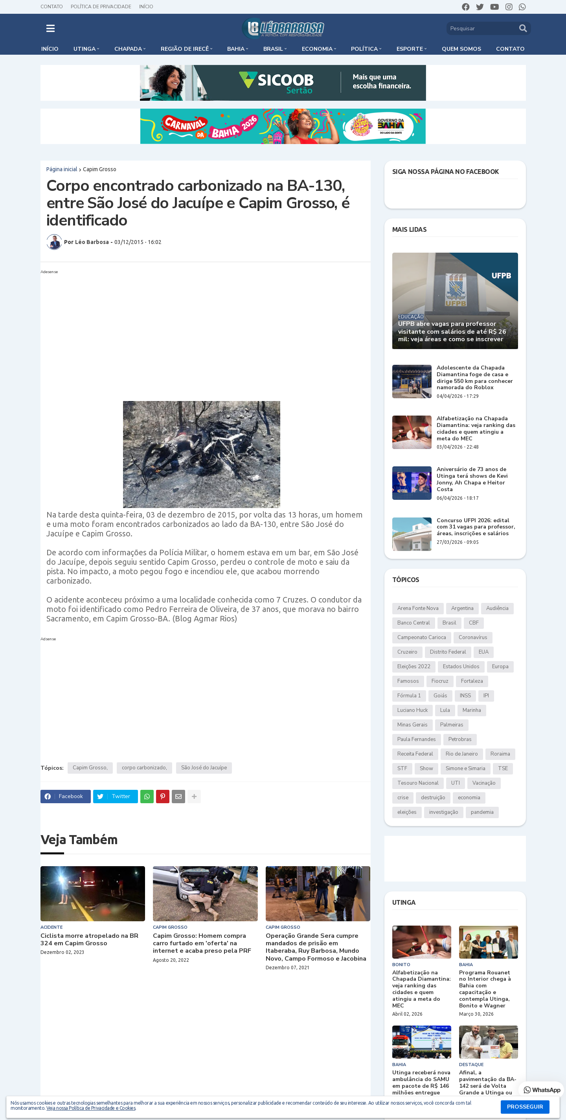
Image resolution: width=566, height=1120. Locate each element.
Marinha (472, 710)
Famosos (408, 681)
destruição (433, 797)
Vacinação (484, 783)
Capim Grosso (99, 169)
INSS (465, 695)
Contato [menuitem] (510, 49)
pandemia (482, 812)
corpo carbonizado (144, 767)
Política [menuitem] (364, 49)
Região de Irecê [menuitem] (185, 49)
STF (402, 768)
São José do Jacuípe (204, 767)
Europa (500, 666)
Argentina (462, 608)
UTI (455, 783)
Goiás (440, 695)
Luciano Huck (412, 710)
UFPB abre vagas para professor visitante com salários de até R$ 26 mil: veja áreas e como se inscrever (452, 331)
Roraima (500, 754)
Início (146, 7)
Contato (51, 7)
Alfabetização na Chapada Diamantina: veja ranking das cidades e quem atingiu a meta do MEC (476, 429)
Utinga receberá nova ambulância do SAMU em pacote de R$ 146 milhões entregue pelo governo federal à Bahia (421, 1089)
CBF (474, 623)
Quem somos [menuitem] (461, 49)
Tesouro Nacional (418, 783)
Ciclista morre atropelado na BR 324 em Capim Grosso (89, 939)
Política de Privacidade (101, 7)
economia (469, 797)
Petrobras (460, 739)
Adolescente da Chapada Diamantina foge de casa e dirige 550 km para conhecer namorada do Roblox (475, 378)
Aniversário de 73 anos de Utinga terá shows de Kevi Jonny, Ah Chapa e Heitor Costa (472, 479)
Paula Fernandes (416, 739)
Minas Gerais (412, 724)
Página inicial (61, 169)
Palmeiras (451, 724)
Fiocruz (440, 681)
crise (402, 797)
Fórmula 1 (409, 695)
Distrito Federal (448, 652)
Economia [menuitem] (317, 49)
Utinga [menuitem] (85, 49)
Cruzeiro (407, 652)
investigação (443, 812)
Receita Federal (415, 754)
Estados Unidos (461, 666)
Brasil (449, 623)
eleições (407, 812)
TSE (503, 768)
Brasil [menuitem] (273, 49)
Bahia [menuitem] (235, 49)
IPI (486, 695)
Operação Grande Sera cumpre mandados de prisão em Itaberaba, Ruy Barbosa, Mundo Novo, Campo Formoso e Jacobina (316, 947)
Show (426, 768)
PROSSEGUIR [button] (525, 1107)
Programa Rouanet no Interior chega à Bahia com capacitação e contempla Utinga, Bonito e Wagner (485, 989)
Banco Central (413, 623)
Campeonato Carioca (421, 637)
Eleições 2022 (413, 666)
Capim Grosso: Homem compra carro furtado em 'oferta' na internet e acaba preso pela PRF (202, 943)
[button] (50, 28)
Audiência (497, 608)
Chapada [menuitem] (128, 49)
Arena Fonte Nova (418, 608)
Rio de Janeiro (462, 754)
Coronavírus (473, 637)
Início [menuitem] (50, 49)
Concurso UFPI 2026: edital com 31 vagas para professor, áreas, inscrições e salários (476, 527)
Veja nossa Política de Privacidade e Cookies (90, 1108)
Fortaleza (472, 681)
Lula (445, 710)
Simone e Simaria (465, 768)
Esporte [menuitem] (410, 49)
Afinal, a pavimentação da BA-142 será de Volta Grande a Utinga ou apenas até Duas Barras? (487, 1089)
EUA (484, 652)
